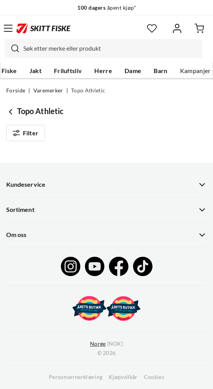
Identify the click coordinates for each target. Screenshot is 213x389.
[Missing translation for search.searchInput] (12, 48)
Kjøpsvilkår (123, 377)
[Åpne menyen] (8, 28)
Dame (133, 70)
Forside (15, 90)
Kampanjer (195, 70)
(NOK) (106, 344)
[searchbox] (110, 48)
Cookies (154, 377)
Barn (160, 70)
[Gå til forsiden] (43, 28)
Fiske (9, 70)
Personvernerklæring (75, 377)
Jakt (35, 70)
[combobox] (103, 48)
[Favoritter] (152, 28)
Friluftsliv (68, 70)
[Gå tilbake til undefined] (11, 111)
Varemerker (48, 90)
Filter (25, 133)
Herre (103, 70)
